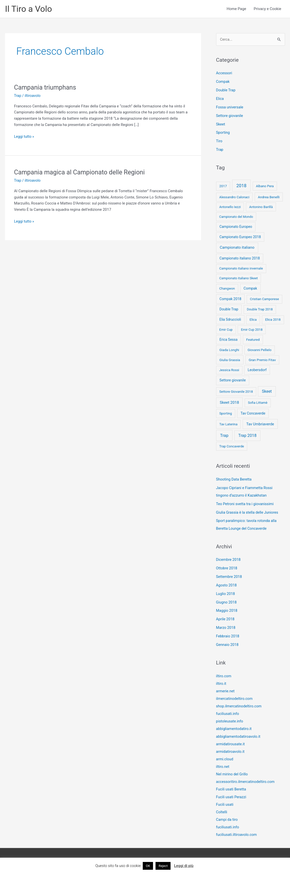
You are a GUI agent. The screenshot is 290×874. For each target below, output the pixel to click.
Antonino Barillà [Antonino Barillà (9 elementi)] (261, 207)
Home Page (236, 9)
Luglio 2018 (226, 593)
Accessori (224, 73)
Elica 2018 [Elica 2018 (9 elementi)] (273, 320)
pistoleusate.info (230, 720)
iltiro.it (221, 683)
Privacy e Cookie (267, 9)
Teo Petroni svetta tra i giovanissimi (245, 504)
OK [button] (148, 866)
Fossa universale (230, 107)
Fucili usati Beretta (231, 788)
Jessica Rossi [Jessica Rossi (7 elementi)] (229, 370)
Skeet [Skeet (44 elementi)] (267, 391)
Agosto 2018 (226, 585)
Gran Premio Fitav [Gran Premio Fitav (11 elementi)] (262, 360)
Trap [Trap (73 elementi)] (224, 435)
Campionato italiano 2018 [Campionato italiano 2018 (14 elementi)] (239, 258)
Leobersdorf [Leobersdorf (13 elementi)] (257, 370)
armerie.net (225, 690)
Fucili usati (225, 803)
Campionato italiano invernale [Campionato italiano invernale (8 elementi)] (241, 269)
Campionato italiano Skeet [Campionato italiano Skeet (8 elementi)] (238, 278)
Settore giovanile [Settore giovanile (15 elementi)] (232, 380)
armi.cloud (225, 758)
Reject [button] (163, 866)
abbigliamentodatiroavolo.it (239, 735)
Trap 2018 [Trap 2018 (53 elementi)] (247, 435)
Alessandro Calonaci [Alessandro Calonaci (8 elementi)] (234, 197)
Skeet (220, 124)
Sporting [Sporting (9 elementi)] (225, 414)
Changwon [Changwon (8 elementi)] (227, 289)
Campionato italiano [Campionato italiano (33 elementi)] (237, 247)
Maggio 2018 (227, 610)
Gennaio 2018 (227, 644)
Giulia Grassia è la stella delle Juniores (248, 512)
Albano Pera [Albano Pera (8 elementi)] (265, 186)
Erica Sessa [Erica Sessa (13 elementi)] (228, 340)
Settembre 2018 (229, 576)
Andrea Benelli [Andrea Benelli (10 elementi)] (269, 197)
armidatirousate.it (231, 743)
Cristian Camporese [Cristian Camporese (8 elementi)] (264, 299)
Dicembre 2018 (228, 559)
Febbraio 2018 (228, 636)
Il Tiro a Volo (29, 9)
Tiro (219, 141)
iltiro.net (223, 766)
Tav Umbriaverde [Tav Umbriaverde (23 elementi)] (260, 424)
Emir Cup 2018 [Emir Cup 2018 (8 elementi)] (251, 330)
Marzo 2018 (226, 627)
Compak (223, 82)
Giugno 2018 (226, 602)
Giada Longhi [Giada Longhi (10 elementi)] (229, 350)
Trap (18, 96)
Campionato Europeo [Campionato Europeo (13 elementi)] (235, 227)
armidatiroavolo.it (230, 751)
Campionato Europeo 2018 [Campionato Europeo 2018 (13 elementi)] (240, 237)
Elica (220, 99)
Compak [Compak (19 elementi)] (250, 288)
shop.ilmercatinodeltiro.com (239, 705)
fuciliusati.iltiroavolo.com (237, 833)
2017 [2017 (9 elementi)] (223, 186)
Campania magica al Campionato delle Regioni (81, 172)
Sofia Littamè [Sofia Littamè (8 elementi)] (257, 403)
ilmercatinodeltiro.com (235, 698)
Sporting (223, 133)
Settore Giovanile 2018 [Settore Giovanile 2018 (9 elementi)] (236, 391)
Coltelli (222, 811)
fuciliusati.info (228, 713)
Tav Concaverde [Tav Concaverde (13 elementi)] (252, 414)
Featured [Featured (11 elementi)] (253, 340)
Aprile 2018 (225, 619)
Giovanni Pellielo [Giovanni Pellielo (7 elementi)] (259, 350)
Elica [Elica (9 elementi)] (252, 320)
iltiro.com (224, 675)
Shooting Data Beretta (234, 479)
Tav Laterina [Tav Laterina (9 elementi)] (228, 424)
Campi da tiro (227, 818)
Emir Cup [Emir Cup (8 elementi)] (225, 330)
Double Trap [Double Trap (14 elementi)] (228, 309)
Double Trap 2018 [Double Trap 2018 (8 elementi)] (260, 309)
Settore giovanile (230, 116)
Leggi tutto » (24, 137)
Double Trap (226, 90)
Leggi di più (183, 865)
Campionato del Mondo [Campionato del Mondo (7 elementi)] (236, 217)
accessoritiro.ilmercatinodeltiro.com (246, 781)
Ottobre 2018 (227, 568)
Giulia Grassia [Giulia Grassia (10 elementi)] (229, 360)
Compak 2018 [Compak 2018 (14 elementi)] (230, 299)
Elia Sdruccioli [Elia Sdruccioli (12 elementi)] (230, 320)
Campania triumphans (46, 87)
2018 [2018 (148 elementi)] (241, 185)
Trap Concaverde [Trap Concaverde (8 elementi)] (231, 446)
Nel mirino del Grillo (232, 773)
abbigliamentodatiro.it (234, 728)
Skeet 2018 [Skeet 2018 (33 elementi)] (229, 402)
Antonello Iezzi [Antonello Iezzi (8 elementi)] (230, 207)
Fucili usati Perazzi (231, 796)
